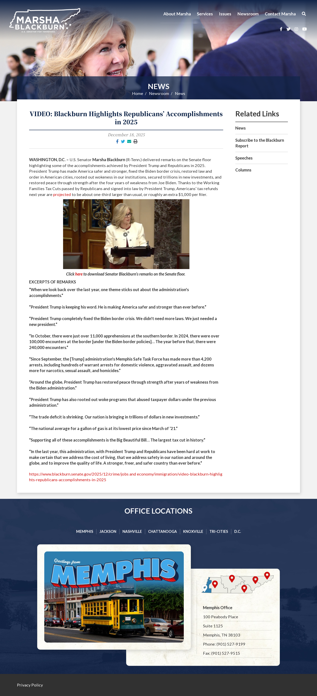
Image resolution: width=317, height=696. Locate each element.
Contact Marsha (280, 13)
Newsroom (248, 13)
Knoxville (193, 531)
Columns (243, 169)
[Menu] (304, 14)
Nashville (132, 531)
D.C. (237, 531)
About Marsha (177, 13)
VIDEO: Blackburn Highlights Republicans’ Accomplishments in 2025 (126, 117)
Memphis (84, 531)
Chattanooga (162, 531)
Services (205, 13)
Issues (225, 13)
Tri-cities (218, 531)
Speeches (244, 157)
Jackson (107, 531)
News (158, 86)
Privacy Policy (30, 684)
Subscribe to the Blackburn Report (259, 143)
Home (137, 93)
